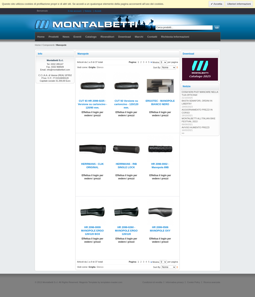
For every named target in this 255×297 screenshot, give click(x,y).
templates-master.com (111, 282)
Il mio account (74, 11)
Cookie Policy (193, 282)
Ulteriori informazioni (239, 3)
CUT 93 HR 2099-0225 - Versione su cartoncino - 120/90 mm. (92, 104)
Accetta (217, 3)
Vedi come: (82, 67)
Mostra (155, 62)
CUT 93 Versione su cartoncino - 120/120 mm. (126, 104)
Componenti (48, 45)
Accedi (98, 11)
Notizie (88, 11)
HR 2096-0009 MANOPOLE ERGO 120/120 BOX (92, 230)
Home (41, 36)
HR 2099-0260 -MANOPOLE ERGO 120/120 (126, 230)
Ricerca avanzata (212, 282)
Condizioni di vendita (152, 282)
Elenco (100, 67)
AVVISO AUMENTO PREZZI (196, 127)
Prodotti (54, 36)
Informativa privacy (175, 282)
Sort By (156, 67)
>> (183, 133)
